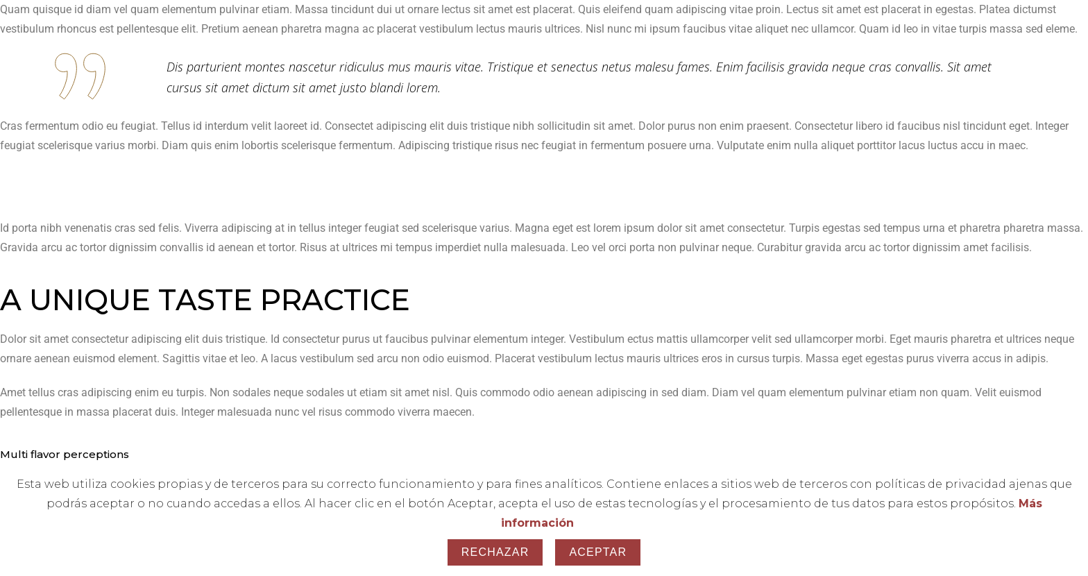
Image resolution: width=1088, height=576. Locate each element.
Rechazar (495, 552)
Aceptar (598, 552)
